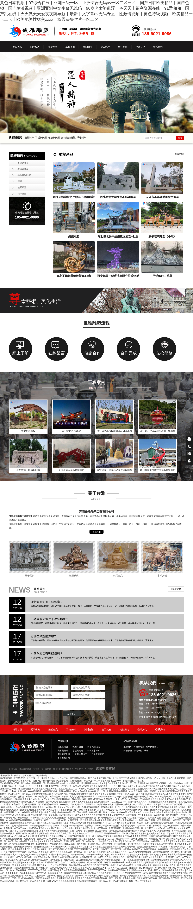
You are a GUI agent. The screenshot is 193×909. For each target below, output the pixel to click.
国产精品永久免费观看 (38, 852)
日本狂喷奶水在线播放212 (161, 836)
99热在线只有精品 (177, 846)
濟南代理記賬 (93, 747)
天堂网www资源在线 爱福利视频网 (62, 802)
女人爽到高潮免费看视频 (29, 812)
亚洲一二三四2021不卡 (116, 802)
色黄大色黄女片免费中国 (51, 841)
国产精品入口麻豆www (180, 786)
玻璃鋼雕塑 (23, 169)
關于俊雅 (35, 729)
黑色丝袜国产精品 (59, 794)
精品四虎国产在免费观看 (27, 833)
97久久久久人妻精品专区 (113, 815)
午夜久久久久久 (145, 815)
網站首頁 (17, 47)
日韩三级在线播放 (100, 846)
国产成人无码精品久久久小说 (133, 875)
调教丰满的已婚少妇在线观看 (60, 875)
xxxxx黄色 (65, 804)
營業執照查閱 (105, 768)
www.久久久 (184, 860)
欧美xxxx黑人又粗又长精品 (129, 812)
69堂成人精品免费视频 (89, 788)
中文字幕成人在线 (118, 857)
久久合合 (188, 804)
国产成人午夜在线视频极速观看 (56, 799)
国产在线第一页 (78, 854)
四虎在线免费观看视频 (24, 868)
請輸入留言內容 (69, 704)
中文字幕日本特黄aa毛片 (84, 828)
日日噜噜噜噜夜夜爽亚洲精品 (23, 823)
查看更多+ (179, 154)
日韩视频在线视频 (76, 836)
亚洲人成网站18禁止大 (56, 836)
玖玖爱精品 (9, 857)
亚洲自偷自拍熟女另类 (44, 846)
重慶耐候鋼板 (28, 431)
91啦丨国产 (38, 836)
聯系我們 (160, 729)
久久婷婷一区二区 (75, 783)
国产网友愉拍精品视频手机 (134, 833)
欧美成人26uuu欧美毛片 (37, 796)
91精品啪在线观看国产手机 (34, 815)
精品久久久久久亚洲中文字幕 (33, 873)
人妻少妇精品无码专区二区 (15, 860)
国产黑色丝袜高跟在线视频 (48, 878)
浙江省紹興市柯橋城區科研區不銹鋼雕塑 (114, 431)
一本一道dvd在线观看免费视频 (136, 860)
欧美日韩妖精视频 (105, 804)
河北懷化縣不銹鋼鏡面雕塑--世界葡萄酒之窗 (118, 237)
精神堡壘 (22, 193)
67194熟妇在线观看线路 (11, 839)
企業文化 (142, 729)
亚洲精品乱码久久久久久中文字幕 (55, 833)
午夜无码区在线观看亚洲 (176, 791)
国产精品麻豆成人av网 (10, 854)
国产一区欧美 (115, 878)
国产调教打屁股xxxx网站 (41, 825)
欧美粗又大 (137, 849)
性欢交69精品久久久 (34, 807)
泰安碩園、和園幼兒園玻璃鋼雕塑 (114, 470)
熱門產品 (118, 575)
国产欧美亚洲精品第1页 (31, 831)
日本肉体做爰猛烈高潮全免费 (111, 817)
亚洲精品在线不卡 (112, 833)
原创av (163, 854)
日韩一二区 (31, 849)
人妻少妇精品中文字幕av (15, 852)
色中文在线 (159, 857)
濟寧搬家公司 (64, 758)
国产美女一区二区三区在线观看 (53, 865)
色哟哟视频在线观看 (23, 846)
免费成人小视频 (176, 807)
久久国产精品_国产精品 (12, 786)
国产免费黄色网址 (180, 873)
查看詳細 (96, 532)
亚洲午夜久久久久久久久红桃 (86, 815)
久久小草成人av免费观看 (127, 799)
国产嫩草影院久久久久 (111, 788)
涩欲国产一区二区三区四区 (108, 823)
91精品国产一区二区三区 (110, 849)
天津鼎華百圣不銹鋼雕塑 (71, 470)
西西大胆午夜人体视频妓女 (141, 868)
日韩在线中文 (84, 846)
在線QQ (189, 439)
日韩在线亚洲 (42, 844)
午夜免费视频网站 (104, 820)
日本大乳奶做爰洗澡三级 (17, 825)
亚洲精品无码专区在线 (181, 852)
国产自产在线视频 (95, 854)
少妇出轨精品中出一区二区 (180, 783)
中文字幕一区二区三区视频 (50, 849)
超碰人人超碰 (109, 812)
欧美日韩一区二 (173, 857)
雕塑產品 (53, 729)
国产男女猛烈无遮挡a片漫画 (164, 860)
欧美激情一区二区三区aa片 (16, 828)
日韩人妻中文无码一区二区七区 (122, 783)
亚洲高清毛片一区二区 (10, 788)
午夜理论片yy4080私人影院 (63, 844)
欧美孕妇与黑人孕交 (9, 831)
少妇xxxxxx (88, 831)
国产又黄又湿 (56, 860)
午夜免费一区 (95, 812)
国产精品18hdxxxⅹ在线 (92, 841)
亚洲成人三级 (108, 852)
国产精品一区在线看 (61, 828)
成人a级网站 (26, 836)
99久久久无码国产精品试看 (24, 865)
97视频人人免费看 (109, 875)
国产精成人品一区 (112, 841)
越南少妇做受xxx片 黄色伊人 (101, 799)
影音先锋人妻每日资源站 (101, 794)
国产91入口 (103, 857)
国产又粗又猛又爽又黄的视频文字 (65, 868)
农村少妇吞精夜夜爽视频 (98, 865)
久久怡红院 (182, 812)
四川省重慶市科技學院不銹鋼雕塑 (157, 470)
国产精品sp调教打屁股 (31, 783)
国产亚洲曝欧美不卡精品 (54, 783)
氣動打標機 (78, 747)
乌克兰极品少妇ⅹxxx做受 (122, 865)
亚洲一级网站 (76, 831)
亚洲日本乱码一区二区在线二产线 (129, 844)
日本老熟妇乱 (42, 868)
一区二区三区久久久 (33, 786)
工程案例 (71, 729)
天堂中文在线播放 (171, 825)
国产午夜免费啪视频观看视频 (73, 870)
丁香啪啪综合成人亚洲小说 (152, 799)
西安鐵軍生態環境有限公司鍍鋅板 (118, 275)
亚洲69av (185, 878)
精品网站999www (77, 865)
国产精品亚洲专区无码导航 (123, 846)
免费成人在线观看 (178, 833)
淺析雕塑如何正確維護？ (47, 602)
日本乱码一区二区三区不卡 (83, 804)
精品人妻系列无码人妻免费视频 (155, 831)
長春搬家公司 (93, 750)
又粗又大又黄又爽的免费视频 (53, 817)
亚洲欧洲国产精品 (72, 841)
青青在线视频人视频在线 (173, 870)
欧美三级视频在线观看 (147, 846)
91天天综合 (49, 810)
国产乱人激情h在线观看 (109, 860)
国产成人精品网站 (24, 857)
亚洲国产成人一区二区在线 (100, 844)
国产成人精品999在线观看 (107, 825)
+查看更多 (176, 589)
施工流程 (106, 729)
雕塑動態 (74, 575)
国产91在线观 (60, 825)
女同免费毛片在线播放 (117, 791)
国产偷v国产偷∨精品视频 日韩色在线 (21, 841)
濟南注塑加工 (81, 754)
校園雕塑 (22, 187)
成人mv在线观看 (95, 862)
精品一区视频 (150, 791)
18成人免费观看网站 (135, 862)
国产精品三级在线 (131, 788)
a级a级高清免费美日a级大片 (27, 799)
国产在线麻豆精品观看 (48, 823)
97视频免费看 (126, 796)
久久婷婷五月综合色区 (158, 875)
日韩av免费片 (143, 786)
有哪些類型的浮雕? (43, 636)
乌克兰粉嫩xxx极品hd (136, 817)
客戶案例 (162, 575)
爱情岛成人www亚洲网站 (60, 815)
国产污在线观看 (179, 831)
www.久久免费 (136, 791)
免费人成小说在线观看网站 (117, 854)
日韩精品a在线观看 (169, 862)
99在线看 (34, 817)
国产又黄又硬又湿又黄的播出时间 (124, 831)
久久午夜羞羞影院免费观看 (91, 802)
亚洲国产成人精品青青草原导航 (51, 839)
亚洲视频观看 (176, 875)
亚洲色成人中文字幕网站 (156, 807)
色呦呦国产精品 (50, 791)
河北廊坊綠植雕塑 (71, 431)
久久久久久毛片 (55, 873)
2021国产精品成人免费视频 (81, 825)
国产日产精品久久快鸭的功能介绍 (19, 844)
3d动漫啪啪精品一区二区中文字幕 (72, 812)
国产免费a (82, 844)
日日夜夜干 (61, 810)
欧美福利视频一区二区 (133, 823)
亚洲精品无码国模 (160, 802)
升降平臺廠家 (98, 754)
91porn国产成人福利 (39, 860)
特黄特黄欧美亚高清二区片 (140, 857)
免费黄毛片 (163, 849)
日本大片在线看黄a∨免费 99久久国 (89, 791)
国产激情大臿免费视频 (16, 870)
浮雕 (20, 181)
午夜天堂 (38, 820)
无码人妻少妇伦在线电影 (23, 878)
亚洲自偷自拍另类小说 (133, 828)
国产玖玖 (64, 823)
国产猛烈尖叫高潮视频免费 (34, 788)
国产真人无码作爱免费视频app (36, 794)
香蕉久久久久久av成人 (163, 865)
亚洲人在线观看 (154, 825)
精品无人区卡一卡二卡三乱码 (144, 854)
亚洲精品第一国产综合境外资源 (82, 817)
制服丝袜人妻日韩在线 (159, 839)
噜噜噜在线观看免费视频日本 (84, 881)
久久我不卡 (179, 796)
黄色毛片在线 (129, 878)
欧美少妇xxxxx (123, 839)
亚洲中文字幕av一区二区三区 (114, 868)
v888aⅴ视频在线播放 (79, 794)
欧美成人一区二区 (106, 839)
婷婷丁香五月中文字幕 (139, 881)
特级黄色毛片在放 (42, 857)
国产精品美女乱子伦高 (169, 878)
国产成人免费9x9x (139, 839)
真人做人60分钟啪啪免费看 (35, 854)
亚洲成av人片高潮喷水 (66, 846)
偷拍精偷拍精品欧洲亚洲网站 (19, 820)
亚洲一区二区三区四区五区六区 (63, 788)
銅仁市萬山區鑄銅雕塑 (28, 470)
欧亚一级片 (73, 810)
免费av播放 (149, 810)
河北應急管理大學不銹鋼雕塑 (118, 197)
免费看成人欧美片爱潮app (167, 810)
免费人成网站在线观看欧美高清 (159, 823)
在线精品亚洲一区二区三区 (113, 807)
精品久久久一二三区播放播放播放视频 (134, 852)
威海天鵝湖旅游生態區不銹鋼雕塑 (74, 197)
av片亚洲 (163, 846)
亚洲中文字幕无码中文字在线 (160, 844)
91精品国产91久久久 (160, 841)
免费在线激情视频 (174, 799)
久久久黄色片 (149, 812)
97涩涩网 (68, 849)
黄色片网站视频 (29, 804)
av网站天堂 (51, 807)
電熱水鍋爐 (63, 747)
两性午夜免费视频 (123, 804)
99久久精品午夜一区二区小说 (58, 786)
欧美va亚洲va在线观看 (10, 862)
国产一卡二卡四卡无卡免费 (87, 875)
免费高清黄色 (150, 849)
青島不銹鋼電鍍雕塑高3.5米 (74, 275)
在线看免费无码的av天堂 (119, 870)
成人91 (161, 791)
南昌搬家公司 (64, 754)
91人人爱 (140, 794)
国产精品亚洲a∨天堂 (10, 783)
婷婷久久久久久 (139, 870)
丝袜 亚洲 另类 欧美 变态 (159, 817)
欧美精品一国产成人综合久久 (87, 852)
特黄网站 (127, 849)
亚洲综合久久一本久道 (95, 783)
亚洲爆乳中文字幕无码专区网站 (152, 783)
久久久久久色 (12, 873)
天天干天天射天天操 (37, 870)
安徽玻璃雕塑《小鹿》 (162, 236)
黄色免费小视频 (79, 799)
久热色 (13, 791)
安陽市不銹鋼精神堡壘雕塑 (162, 197)
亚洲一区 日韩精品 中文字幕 (99, 836)
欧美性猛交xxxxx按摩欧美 (30, 791)
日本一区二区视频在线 (35, 875)
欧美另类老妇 (115, 828)
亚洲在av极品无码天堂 (59, 854)
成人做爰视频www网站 (86, 860)
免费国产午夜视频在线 (114, 862)
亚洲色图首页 (152, 862)
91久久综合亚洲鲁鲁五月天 (47, 862)
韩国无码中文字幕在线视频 (16, 817)
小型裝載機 (78, 750)
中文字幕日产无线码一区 (106, 810)
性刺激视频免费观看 (71, 878)
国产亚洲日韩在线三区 (48, 804)
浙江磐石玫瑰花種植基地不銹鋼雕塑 (157, 431)
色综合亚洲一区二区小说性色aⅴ (82, 839)
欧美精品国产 (28, 802)
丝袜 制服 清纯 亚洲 (144, 820)
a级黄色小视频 (87, 810)
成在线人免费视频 (163, 868)
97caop (47, 881)
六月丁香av (53, 870)
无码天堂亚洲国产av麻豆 (85, 849)
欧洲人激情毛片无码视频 (12, 807)
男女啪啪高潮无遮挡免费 (31, 810)
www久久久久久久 (60, 881)
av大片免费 (159, 815)
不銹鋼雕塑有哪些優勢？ (47, 653)
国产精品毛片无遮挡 (97, 873)
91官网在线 (69, 860)
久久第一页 (27, 862)
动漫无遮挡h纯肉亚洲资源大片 (157, 873)
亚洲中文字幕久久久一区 (139, 802)
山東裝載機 (63, 750)
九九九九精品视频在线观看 (82, 796)
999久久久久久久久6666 (61, 852)
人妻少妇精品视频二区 (158, 833)
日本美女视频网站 (161, 852)
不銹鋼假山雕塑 (162, 275)
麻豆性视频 (131, 815)
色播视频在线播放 (135, 807)
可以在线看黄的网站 (123, 820)
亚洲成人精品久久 (143, 865)
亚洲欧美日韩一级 (88, 857)
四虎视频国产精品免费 (147, 878)
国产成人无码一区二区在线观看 (113, 881)
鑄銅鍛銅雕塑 (24, 175)
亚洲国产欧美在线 (12, 804)
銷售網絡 (124, 729)
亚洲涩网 (117, 836)
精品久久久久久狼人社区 (55, 820)
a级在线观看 (30, 839)
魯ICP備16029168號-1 (63, 769)
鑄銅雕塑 (73, 236)
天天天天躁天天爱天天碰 (69, 807)
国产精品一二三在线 (59, 796)
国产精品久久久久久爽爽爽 (135, 836)
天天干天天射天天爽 (97, 870)
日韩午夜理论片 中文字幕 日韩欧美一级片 (153, 796)
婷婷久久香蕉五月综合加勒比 (65, 857)
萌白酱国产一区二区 (108, 786)
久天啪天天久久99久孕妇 (107, 796)
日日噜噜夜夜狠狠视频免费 (95, 878)
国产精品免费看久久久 (40, 828)
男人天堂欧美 (101, 831)
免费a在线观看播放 (91, 807)
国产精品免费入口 (127, 786)
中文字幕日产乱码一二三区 (145, 804)
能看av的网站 (65, 791)
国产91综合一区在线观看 (171, 804)
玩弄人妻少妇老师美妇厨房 (85, 786)
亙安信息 (89, 769)
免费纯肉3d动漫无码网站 (131, 810)
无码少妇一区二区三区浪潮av (136, 841)
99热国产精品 (48, 812)
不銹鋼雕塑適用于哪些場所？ (50, 619)
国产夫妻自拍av (181, 836)
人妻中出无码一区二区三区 (174, 788)
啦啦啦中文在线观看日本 (75, 873)
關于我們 (29, 575)
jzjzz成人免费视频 (159, 786)
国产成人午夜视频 (90, 868)
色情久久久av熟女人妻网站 (73, 862)
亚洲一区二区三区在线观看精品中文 (125, 873)
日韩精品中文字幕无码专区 (158, 794)
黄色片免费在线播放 (166, 812)
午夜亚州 (40, 802)
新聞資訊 (88, 729)
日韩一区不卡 (154, 870)
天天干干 (99, 833)
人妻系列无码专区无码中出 (133, 825)
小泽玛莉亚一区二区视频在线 (81, 820)
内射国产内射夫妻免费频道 (56, 831)
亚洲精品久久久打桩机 (155, 828)
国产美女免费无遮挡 (150, 788)
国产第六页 (102, 828)
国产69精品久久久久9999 (179, 828)
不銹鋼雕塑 (23, 163)
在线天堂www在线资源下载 (82, 823)
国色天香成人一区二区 (83, 833)
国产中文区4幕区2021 (124, 794)
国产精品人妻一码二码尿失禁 (29, 881)
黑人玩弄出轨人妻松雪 (14, 796)
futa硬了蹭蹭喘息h (163, 820)
